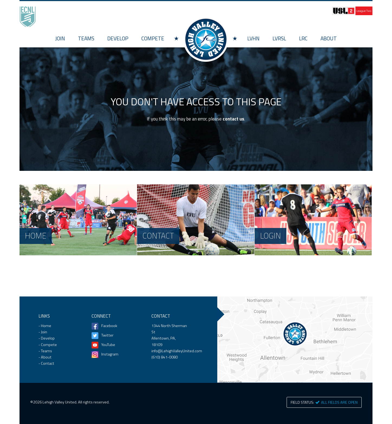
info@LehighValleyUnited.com (176, 351)
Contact (47, 363)
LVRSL (279, 38)
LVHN (253, 38)
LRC (303, 38)
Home (205, 39)
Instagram (109, 354)
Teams (86, 38)
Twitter (107, 335)
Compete (152, 38)
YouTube (108, 345)
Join (60, 38)
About (328, 38)
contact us (233, 118)
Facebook (109, 326)
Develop (117, 38)
